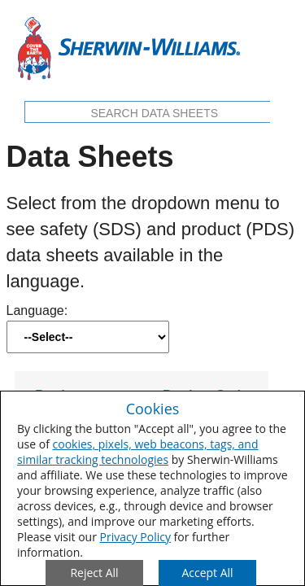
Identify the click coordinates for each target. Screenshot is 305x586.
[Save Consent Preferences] (207, 573)
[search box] (154, 113)
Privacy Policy (135, 536)
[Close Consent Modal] (94, 573)
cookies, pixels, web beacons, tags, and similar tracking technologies (138, 451)
